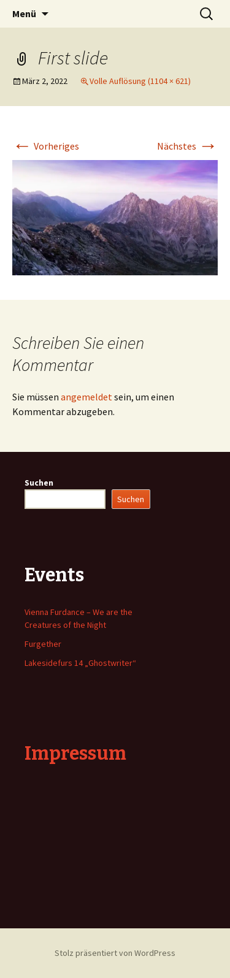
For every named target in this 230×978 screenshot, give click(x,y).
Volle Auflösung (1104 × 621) (140, 80)
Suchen (39, 482)
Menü (24, 13)
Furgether (43, 643)
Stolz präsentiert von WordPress (115, 952)
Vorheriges (45, 146)
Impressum (75, 754)
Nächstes (187, 146)
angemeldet (86, 397)
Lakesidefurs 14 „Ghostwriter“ (80, 662)
